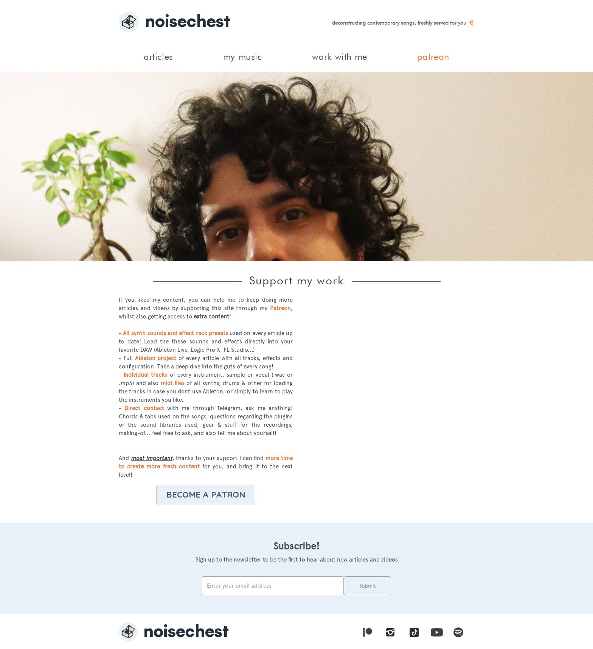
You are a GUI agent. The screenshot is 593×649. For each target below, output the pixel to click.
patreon (433, 56)
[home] (296, 23)
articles (158, 56)
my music (242, 56)
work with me (339, 56)
